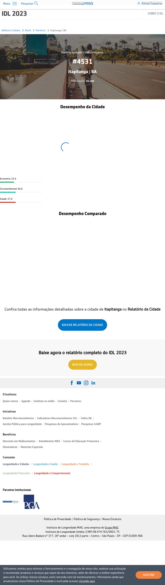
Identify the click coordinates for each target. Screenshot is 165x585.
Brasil (28, 30)
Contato (62, 401)
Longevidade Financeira (16, 473)
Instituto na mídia (44, 401)
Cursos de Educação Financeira (81, 441)
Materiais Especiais (32, 447)
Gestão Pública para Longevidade (22, 424)
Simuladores (10, 447)
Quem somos (10, 401)
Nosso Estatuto (111, 519)
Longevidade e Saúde (45, 464)
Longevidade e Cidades (16, 464)
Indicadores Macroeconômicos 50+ (57, 418)
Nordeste (41, 30)
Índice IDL (86, 418)
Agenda (25, 401)
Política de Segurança (87, 519)
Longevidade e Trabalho (75, 464)
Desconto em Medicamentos (19, 441)
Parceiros (75, 401)
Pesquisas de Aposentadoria (61, 424)
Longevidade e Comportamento (52, 473)
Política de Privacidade (57, 519)
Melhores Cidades (11, 30)
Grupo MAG (112, 527)
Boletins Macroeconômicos (18, 418)
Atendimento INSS (49, 441)
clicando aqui (87, 581)
